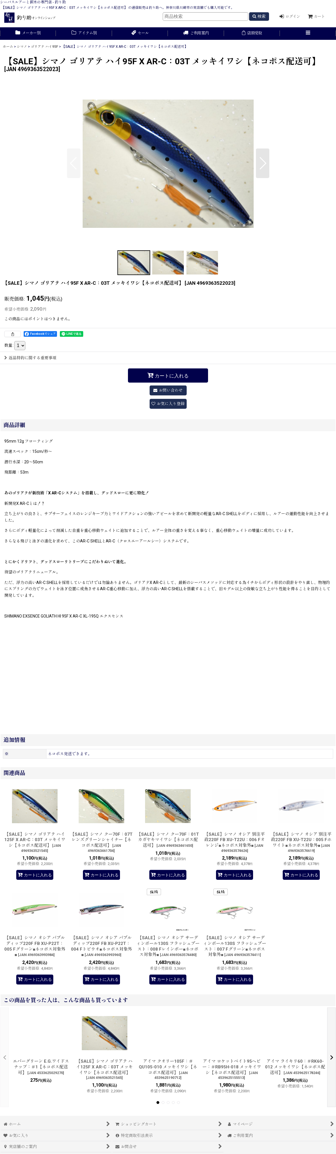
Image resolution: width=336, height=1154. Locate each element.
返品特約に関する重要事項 (30, 358)
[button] (308, 33)
